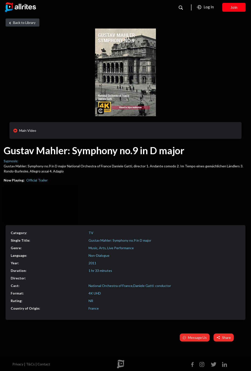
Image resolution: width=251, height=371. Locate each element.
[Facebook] (193, 363)
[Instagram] (201, 363)
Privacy (17, 364)
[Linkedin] (223, 363)
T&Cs (30, 364)
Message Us (195, 337)
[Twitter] (213, 363)
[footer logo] (120, 364)
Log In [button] (205, 7)
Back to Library (22, 22)
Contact (43, 364)
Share (223, 337)
